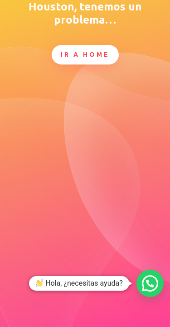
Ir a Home (85, 54)
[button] (150, 283)
